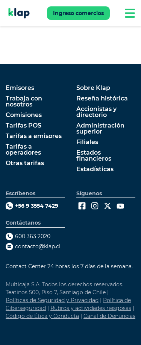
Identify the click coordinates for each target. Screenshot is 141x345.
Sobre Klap (93, 88)
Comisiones (24, 115)
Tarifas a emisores (34, 136)
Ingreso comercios (78, 13)
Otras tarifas (25, 163)
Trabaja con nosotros (24, 102)
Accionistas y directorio (96, 112)
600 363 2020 (32, 236)
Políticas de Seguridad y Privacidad (52, 300)
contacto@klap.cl (38, 246)
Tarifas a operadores (23, 150)
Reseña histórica (102, 99)
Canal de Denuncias (109, 316)
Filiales (87, 142)
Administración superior (100, 129)
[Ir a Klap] (19, 13)
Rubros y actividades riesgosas (90, 308)
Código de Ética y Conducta (42, 316)
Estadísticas (95, 169)
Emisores (20, 88)
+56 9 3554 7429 (36, 205)
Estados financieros (93, 156)
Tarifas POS (23, 126)
